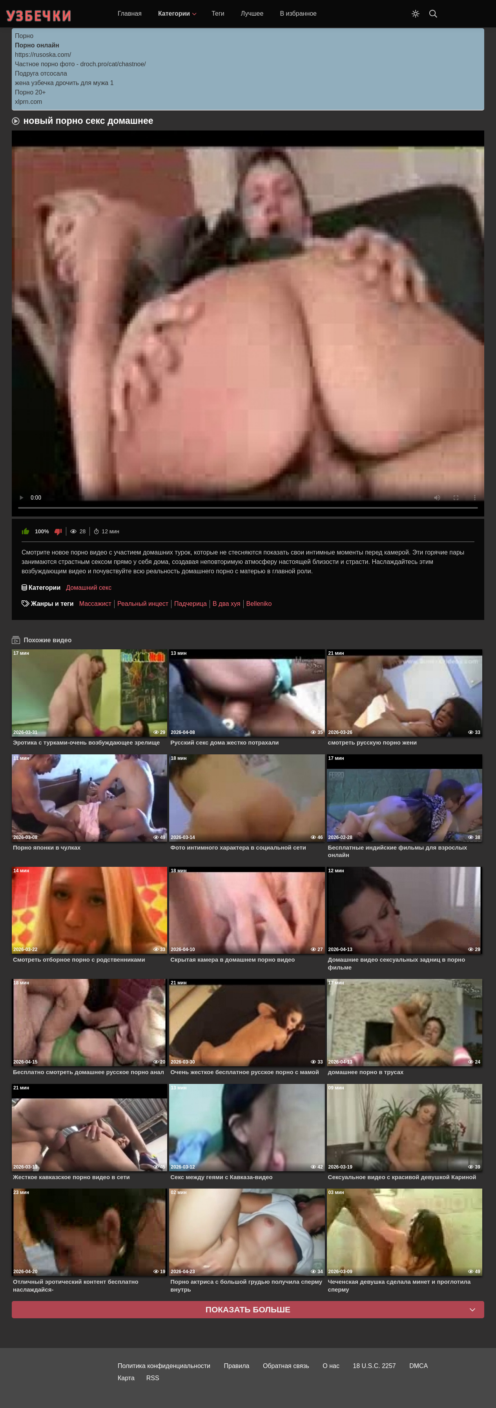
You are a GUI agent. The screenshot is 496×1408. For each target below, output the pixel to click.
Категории (174, 13)
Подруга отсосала (41, 73)
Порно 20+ (30, 92)
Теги (218, 13)
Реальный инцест (142, 603)
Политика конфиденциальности (164, 1366)
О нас (331, 1366)
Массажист (95, 603)
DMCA (418, 1366)
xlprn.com (28, 101)
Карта (126, 1378)
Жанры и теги (52, 603)
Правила (237, 1366)
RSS (152, 1378)
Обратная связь (286, 1366)
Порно (24, 36)
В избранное (298, 13)
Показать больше (248, 1309)
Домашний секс (88, 587)
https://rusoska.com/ (43, 54)
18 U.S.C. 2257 (374, 1366)
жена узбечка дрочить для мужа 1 (64, 83)
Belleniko (259, 603)
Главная (130, 13)
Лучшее (252, 13)
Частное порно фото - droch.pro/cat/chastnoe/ (80, 64)
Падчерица (190, 603)
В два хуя (227, 603)
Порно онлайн (37, 45)
